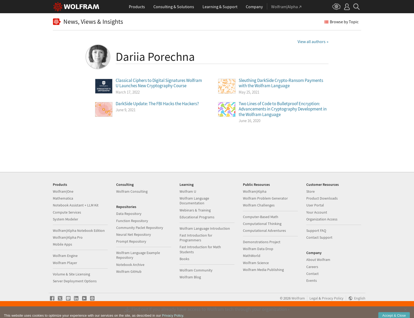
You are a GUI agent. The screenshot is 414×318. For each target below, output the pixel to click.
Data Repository (129, 213)
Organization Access (321, 219)
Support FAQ (316, 230)
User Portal (315, 205)
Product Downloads (322, 198)
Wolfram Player (65, 262)
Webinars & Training (195, 210)
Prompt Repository (131, 241)
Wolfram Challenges (259, 205)
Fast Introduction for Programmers (196, 237)
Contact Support (319, 237)
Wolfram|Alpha (254, 191)
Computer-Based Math (260, 216)
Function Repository (132, 220)
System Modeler (65, 219)
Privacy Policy (333, 298)
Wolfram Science (256, 262)
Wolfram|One (63, 191)
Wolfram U (188, 191)
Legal (313, 298)
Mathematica (63, 198)
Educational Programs (197, 217)
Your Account (316, 212)
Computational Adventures (264, 230)
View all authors (312, 41)
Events (311, 280)
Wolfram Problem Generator (265, 198)
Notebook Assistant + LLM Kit (75, 205)
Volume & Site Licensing (71, 274)
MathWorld (251, 255)
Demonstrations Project (261, 241)
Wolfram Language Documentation (194, 200)
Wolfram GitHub (129, 271)
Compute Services (67, 212)
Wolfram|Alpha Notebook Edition (79, 230)
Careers (312, 266)
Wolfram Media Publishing (263, 269)
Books (184, 258)
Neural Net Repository (133, 234)
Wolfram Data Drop (258, 248)
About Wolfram (318, 259)
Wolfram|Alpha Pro (68, 237)
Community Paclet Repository (139, 227)
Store (310, 191)
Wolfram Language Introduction (205, 228)
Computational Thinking (262, 223)
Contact (312, 273)
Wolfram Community (196, 270)
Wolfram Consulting (132, 191)
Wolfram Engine (65, 255)
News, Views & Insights (88, 22)
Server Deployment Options (75, 281)
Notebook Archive (130, 264)
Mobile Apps (62, 244)
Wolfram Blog (190, 277)
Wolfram (298, 298)
